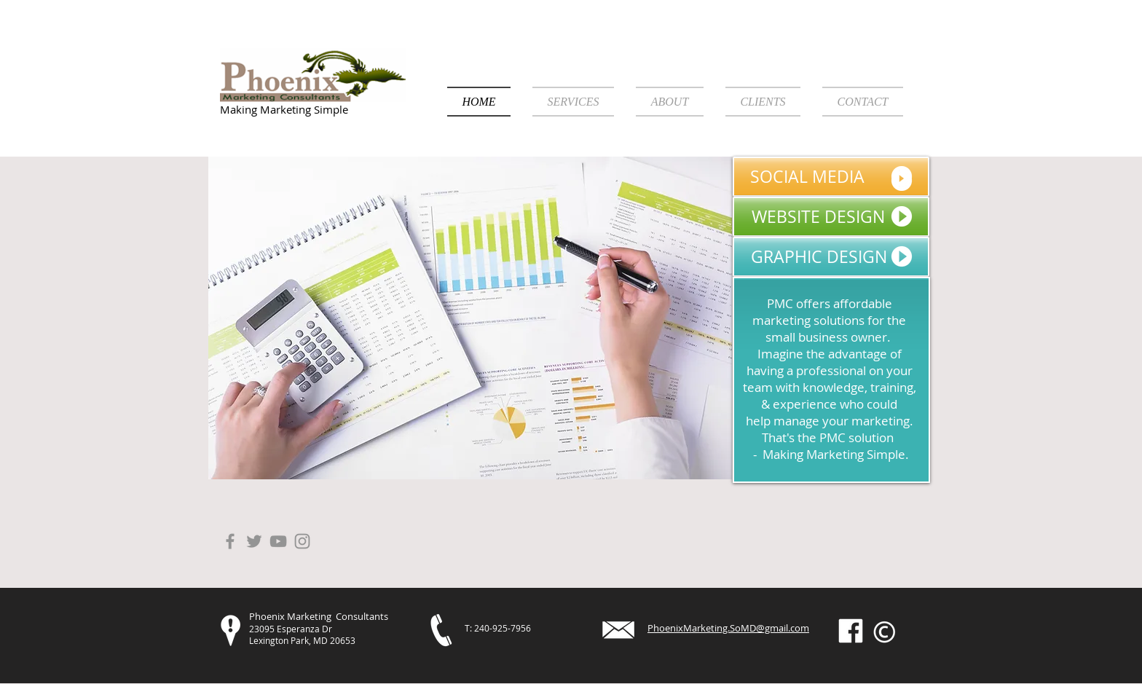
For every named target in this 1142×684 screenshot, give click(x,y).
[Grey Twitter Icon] (254, 541)
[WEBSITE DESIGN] (831, 217)
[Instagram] (302, 541)
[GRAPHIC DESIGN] (831, 257)
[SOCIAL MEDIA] (831, 177)
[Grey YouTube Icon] (278, 541)
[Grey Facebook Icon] (230, 541)
